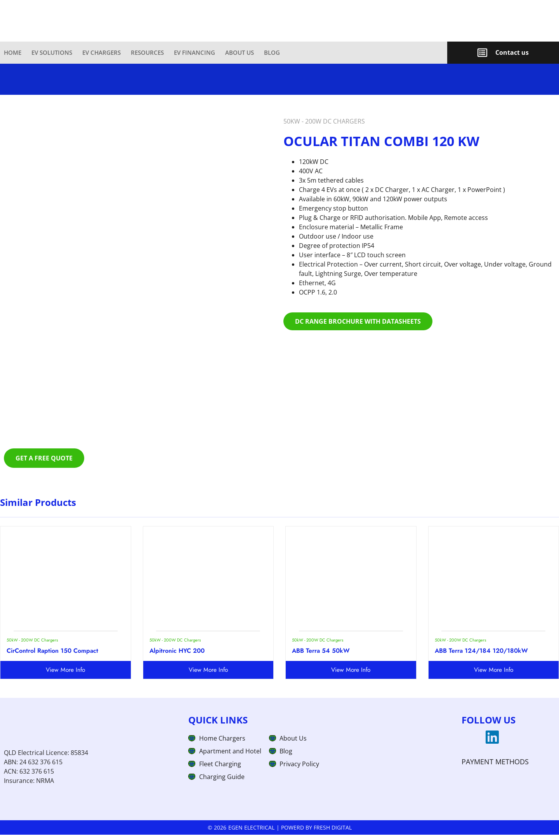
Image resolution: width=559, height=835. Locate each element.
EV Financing (194, 52)
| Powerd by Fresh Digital (314, 827)
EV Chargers (101, 52)
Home (12, 52)
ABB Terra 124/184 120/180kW (481, 651)
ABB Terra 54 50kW (321, 651)
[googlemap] (469, 737)
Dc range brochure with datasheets (358, 321)
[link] (223, 52)
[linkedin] (492, 737)
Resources (147, 52)
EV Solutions (51, 52)
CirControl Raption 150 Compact (52, 651)
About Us (239, 52)
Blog (272, 52)
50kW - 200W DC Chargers (324, 121)
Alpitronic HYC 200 (177, 651)
